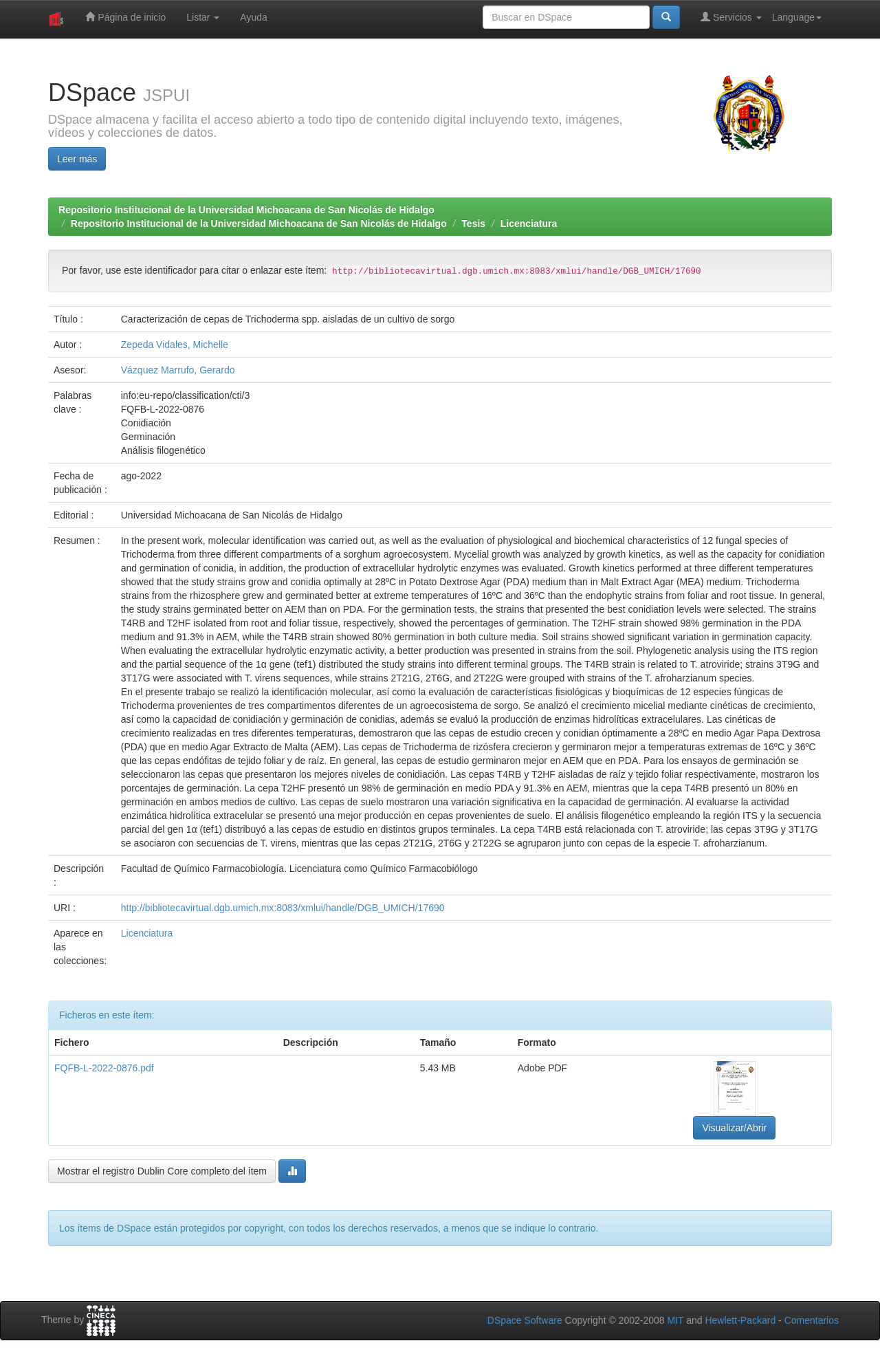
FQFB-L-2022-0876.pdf (104, 1067)
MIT (675, 1320)
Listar (202, 17)
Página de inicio (125, 17)
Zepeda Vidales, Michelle (174, 344)
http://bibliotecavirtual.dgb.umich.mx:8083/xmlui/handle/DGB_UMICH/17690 (283, 907)
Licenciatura (528, 223)
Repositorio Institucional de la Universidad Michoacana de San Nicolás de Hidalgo (246, 209)
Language (797, 17)
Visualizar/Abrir (734, 1127)
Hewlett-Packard (740, 1320)
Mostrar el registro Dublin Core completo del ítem (162, 1171)
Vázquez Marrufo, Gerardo (178, 369)
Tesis (473, 223)
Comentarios (811, 1320)
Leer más (77, 158)
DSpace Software (524, 1320)
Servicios (731, 17)
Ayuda (253, 17)
